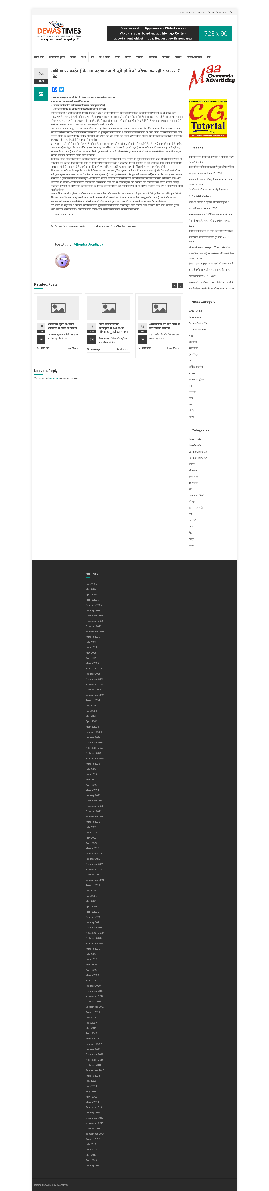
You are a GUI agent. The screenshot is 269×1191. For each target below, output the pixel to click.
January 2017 (93, 1165)
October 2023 (93, 753)
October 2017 (93, 1128)
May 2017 (91, 1154)
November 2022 (94, 805)
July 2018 (91, 1080)
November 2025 (94, 620)
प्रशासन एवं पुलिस (57, 57)
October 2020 (93, 938)
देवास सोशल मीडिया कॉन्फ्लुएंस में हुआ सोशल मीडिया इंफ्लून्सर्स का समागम (113, 328)
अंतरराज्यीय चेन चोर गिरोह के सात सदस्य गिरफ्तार (210, 179)
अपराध (178, 57)
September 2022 (95, 816)
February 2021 (94, 916)
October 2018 (93, 1064)
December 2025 (94, 615)
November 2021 (94, 869)
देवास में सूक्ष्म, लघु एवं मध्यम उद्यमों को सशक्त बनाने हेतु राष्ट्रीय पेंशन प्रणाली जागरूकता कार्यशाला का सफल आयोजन (211, 269)
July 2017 (91, 1144)
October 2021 (93, 874)
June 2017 (91, 1149)
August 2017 (93, 1138)
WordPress (63, 1184)
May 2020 (91, 964)
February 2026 (94, 605)
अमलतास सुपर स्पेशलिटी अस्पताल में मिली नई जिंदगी (211, 156)
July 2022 (91, 827)
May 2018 (91, 1091)
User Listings (187, 11)
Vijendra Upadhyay (126, 226)
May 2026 (91, 589)
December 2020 (94, 927)
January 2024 (93, 737)
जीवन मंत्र (153, 57)
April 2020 (91, 969)
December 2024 (94, 679)
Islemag (38, 1184)
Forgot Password (217, 11)
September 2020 (95, 943)
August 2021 (93, 885)
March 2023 (92, 790)
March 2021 (92, 911)
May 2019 (91, 1027)
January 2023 (93, 795)
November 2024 (94, 684)
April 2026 (91, 594)
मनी (208, 57)
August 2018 (93, 1075)
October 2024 (93, 689)
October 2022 (93, 811)
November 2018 (94, 1059)
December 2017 (94, 1117)
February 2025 (94, 668)
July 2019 (91, 1017)
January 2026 (93, 610)
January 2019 (93, 1049)
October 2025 (93, 626)
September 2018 (95, 1070)
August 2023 (93, 763)
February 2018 (94, 1107)
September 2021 (95, 879)
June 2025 (91, 647)
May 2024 (91, 715)
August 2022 (93, 821)
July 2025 (91, 641)
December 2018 (94, 1054)
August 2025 (93, 636)
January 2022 (93, 858)
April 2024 (91, 721)
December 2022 (94, 800)
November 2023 (94, 747)
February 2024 (94, 731)
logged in (53, 378)
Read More (72, 348)
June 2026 (91, 583)
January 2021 (93, 922)
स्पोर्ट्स (127, 57)
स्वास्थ (73, 57)
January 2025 (93, 673)
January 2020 (93, 985)
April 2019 (91, 1033)
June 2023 (91, 774)
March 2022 (92, 848)
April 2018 (91, 1096)
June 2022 (91, 832)
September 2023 (95, 758)
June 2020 (91, 959)
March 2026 (92, 599)
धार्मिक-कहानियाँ (194, 57)
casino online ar (198, 329)
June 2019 (91, 1022)
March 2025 (92, 663)
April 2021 (91, 906)
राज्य (117, 57)
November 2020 (94, 932)
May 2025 (91, 652)
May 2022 (91, 837)
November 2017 (94, 1123)
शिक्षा (83, 57)
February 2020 (94, 980)
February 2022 (94, 853)
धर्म (92, 57)
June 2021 (91, 895)
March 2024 (92, 726)
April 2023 (91, 784)
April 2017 (91, 1160)
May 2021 (91, 901)
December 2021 (94, 864)
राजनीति (139, 57)
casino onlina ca (198, 323)
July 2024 (91, 705)
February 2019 (94, 1043)
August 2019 (93, 1012)
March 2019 (92, 1038)
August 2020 (93, 948)
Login (201, 11)
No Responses (101, 226)
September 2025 (95, 631)
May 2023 (91, 779)
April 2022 (91, 842)
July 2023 (91, 768)
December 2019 (94, 990)
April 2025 (91, 657)
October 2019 (93, 1001)
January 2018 (93, 1112)
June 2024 (91, 710)
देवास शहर (39, 57)
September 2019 (95, 1006)
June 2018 (91, 1086)
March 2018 (92, 1102)
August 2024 (93, 700)
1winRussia (195, 316)
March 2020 (92, 975)
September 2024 (95, 694)
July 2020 (91, 953)
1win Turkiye (195, 310)
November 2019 (94, 996)
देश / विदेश (104, 57)
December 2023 (94, 742)
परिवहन (165, 57)
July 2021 (91, 890)
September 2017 (95, 1133)
